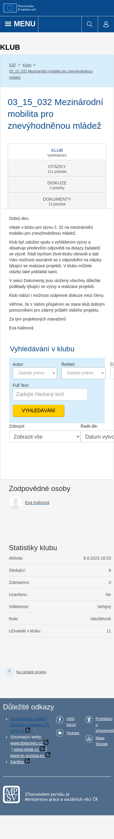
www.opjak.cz (26, 749)
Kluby (26, 65)
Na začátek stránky (31, 672)
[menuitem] (90, 24)
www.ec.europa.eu (27, 755)
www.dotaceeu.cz (26, 743)
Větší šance (71, 722)
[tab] (57, 152)
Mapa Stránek (102, 741)
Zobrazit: (17, 426)
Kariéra (17, 761)
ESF (12, 65)
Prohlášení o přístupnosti (105, 725)
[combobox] (35, 373)
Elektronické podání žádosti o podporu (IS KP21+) (30, 724)
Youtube (72, 733)
